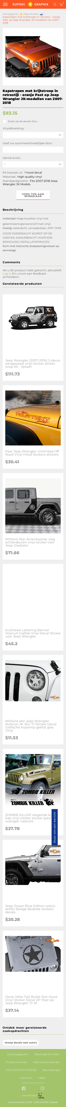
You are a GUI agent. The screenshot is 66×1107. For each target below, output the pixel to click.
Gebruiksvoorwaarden (46, 1062)
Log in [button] (7, 273)
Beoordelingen (51, 1070)
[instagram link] (42, 1089)
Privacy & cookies (16, 1062)
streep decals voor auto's (21, 1042)
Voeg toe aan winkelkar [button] (33, 195)
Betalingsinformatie (46, 1054)
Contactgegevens (18, 1054)
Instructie (26, 1077)
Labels (42, 1077)
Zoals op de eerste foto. (20, 121)
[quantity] (33, 164)
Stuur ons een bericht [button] (54, 827)
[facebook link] (23, 1089)
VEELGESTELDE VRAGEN (20, 1070)
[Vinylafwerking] (33, 135)
